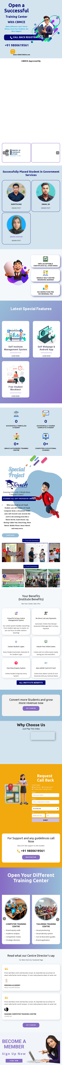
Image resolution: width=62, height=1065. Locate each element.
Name (33, 792)
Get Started (31, 708)
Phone (34, 799)
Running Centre (48, 787)
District (34, 806)
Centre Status (36, 785)
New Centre (36, 787)
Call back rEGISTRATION (26, 37)
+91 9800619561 (16, 45)
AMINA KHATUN (16, 237)
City (33, 812)
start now (14, 1061)
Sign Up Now (14, 1054)
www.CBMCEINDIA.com (21, 55)
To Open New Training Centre (42, 789)
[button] (4, 152)
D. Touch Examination (31, 566)
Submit (45, 820)
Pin (47, 812)
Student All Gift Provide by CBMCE (19, 498)
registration (31, 857)
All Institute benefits (31, 682)
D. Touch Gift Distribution (31, 540)
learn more (15, 356)
